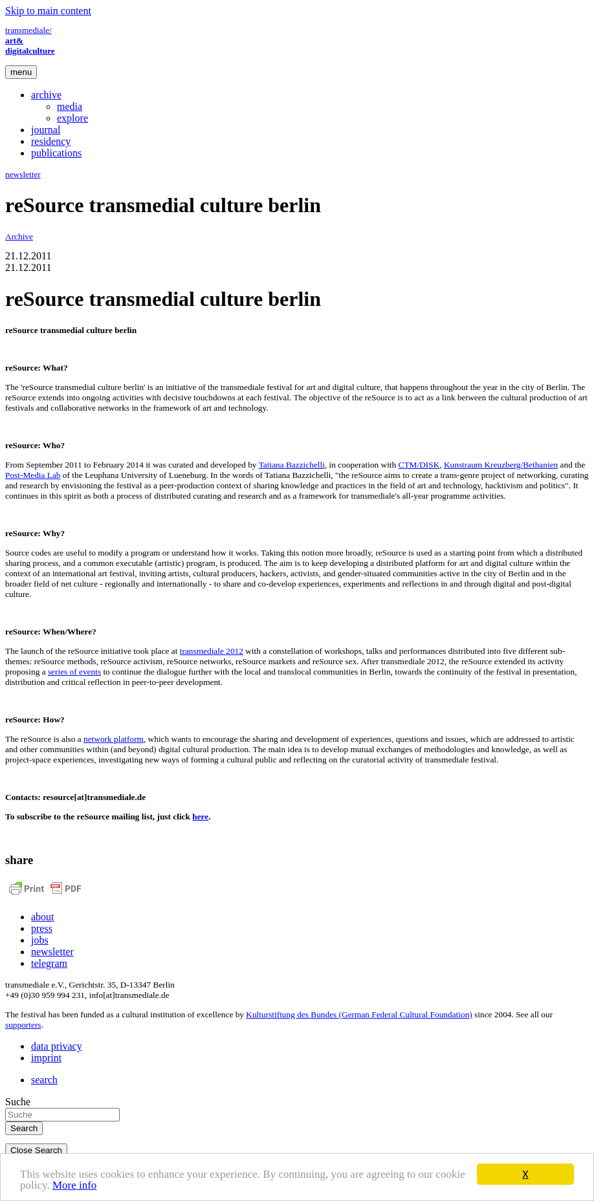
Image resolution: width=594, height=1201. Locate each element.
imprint (46, 1057)
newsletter (23, 174)
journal (45, 129)
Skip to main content (48, 10)
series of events (74, 671)
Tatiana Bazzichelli (292, 465)
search (44, 1079)
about (42, 916)
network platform (113, 739)
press (41, 928)
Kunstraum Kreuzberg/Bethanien (501, 465)
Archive (19, 236)
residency (51, 141)
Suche (17, 1101)
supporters (23, 1025)
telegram (49, 963)
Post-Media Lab (33, 475)
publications (56, 152)
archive (46, 94)
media (69, 106)
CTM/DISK (419, 465)
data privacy (56, 1046)
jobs (40, 940)
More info (74, 1186)
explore (72, 118)
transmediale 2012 (211, 651)
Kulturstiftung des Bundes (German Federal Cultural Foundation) (359, 1014)
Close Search (36, 1150)
